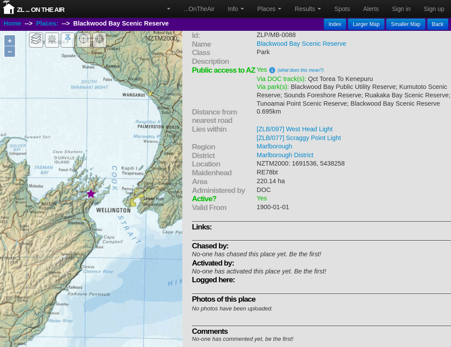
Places (269, 8)
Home (12, 23)
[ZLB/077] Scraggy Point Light (299, 137)
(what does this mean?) (300, 70)
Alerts (371, 8)
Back (438, 24)
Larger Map (366, 24)
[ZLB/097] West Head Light (295, 129)
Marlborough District (285, 155)
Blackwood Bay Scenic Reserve (301, 43)
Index (335, 24)
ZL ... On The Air (40, 9)
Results (308, 8)
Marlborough (274, 146)
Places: (47, 23)
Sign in (401, 8)
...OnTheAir (199, 8)
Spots (342, 8)
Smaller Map (406, 24)
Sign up (434, 8)
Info (236, 8)
